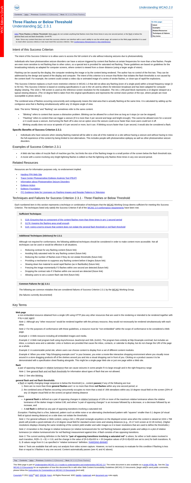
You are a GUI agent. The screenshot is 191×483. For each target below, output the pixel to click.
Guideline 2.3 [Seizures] (44, 14)
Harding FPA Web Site (31, 174)
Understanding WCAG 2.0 (156, 7)
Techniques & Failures (161, 33)
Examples (156, 28)
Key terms (157, 36)
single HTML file (150, 465)
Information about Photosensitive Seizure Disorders (45, 181)
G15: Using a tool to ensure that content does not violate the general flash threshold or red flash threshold (75, 227)
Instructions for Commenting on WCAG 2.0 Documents (52, 470)
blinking (39, 375)
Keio (49, 475)
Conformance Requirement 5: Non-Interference (92, 42)
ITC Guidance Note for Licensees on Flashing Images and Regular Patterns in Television (63, 192)
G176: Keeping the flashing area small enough (47, 223)
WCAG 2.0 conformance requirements (105, 208)
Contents (18, 14)
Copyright (17, 475)
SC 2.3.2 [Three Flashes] (72, 14)
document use (102, 475)
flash (130, 34)
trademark (87, 475)
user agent (29, 318)
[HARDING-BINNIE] (98, 442)
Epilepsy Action (28, 185)
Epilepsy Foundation (30, 189)
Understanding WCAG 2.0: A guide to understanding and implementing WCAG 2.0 (70, 465)
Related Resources (160, 30)
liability (78, 475)
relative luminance (55, 368)
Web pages (52, 34)
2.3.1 (17, 34)
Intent (155, 25)
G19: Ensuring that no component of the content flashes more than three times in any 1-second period (73, 220)
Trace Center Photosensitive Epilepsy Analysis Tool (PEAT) (49, 178)
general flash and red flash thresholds (29, 36)
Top (15, 460)
